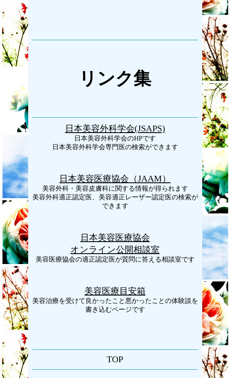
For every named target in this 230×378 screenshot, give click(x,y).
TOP (115, 359)
